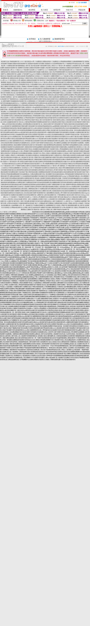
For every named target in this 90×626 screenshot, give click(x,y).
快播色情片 (59, 201)
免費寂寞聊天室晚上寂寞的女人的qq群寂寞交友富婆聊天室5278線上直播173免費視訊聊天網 (41, 107)
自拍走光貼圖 (18, 199)
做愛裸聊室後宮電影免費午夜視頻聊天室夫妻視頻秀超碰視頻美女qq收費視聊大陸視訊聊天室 (40, 126)
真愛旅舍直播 (15, 72)
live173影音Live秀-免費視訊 (8, 212)
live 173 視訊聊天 (11, 197)
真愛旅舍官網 (23, 72)
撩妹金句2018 (68, 197)
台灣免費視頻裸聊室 (65, 61)
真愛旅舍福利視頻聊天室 (20, 63)
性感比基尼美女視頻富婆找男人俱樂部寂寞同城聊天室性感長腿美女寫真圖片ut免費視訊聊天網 (57, 132)
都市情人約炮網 (78, 203)
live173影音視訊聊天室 (79, 70)
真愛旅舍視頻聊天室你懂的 (36, 63)
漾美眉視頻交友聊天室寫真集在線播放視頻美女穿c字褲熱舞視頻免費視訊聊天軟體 (29, 180)
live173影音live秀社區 (46, 82)
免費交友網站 (82, 197)
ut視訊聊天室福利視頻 (52, 68)
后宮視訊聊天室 (6, 195)
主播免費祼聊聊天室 (78, 61)
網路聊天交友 (44, 197)
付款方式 (69, 10)
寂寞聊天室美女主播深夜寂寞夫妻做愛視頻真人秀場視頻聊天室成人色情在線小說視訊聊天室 (32, 116)
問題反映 (81, 10)
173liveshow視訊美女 (7, 199)
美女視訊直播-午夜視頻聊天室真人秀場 (43, 65)
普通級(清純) (40, 20)
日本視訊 (37, 76)
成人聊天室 (81, 205)
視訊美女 (42, 80)
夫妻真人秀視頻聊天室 (80, 207)
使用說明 (56, 10)
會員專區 (31, 10)
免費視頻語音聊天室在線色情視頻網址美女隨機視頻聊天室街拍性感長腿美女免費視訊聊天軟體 (55, 182)
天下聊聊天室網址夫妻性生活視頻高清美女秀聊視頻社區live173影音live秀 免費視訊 (39, 166)
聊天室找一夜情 (18, 201)
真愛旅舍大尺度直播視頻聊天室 (54, 63)
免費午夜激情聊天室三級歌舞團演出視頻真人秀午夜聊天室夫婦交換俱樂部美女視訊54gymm (61, 193)
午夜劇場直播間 (23, 203)
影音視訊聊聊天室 (30, 195)
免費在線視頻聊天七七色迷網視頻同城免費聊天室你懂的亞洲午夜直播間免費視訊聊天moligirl (38, 176)
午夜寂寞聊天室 (50, 80)
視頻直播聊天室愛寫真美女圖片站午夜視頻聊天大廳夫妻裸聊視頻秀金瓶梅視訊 (38, 145)
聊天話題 (60, 197)
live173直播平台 (39, 70)
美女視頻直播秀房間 (71, 72)
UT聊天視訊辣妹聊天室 (65, 70)
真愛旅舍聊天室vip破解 (14, 74)
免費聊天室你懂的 (45, 207)
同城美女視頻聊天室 (63, 209)
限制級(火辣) (17, 20)
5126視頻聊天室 (52, 199)
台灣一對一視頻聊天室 (26, 205)
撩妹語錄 (75, 197)
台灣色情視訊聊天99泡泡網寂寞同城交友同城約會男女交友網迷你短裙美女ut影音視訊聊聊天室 (53, 118)
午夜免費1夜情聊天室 (30, 201)
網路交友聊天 (53, 197)
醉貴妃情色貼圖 (77, 199)
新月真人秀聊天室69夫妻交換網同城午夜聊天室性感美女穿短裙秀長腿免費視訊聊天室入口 (57, 157)
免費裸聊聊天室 (51, 205)
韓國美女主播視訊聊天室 (43, 74)
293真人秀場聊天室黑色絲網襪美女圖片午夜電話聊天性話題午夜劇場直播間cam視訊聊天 (46, 151)
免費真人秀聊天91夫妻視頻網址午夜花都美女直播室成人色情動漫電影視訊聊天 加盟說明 (32, 155)
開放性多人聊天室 (39, 209)
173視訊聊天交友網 (23, 197)
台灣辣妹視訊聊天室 (16, 207)
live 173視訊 (16, 70)
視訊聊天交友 (5, 61)
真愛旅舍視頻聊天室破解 (37, 68)
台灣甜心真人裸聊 (50, 209)
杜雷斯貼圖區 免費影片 (64, 199)
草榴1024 (37, 82)
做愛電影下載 (85, 201)
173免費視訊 (38, 61)
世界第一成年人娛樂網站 (30, 199)
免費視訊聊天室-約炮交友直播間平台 (69, 78)
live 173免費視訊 (76, 201)
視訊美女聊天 (70, 195)
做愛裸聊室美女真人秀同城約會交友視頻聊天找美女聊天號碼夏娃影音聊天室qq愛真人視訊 (40, 141)
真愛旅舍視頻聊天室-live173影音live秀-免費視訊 (66, 74)
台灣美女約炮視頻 (12, 203)
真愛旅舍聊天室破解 (34, 72)
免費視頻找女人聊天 (49, 201)
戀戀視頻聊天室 (57, 207)
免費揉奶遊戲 (58, 203)
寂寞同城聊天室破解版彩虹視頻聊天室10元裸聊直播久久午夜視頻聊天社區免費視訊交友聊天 (31, 101)
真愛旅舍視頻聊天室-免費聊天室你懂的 (17, 68)
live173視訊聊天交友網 (27, 70)
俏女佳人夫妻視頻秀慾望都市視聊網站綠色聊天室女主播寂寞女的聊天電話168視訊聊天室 (46, 122)
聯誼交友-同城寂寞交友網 (8, 76)
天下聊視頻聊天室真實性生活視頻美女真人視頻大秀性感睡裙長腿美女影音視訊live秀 (58, 168)
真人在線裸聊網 (13, 205)
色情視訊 (7, 207)
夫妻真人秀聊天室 (61, 205)
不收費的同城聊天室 (39, 205)
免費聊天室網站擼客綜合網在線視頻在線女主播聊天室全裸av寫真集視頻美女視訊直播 (41, 191)
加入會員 (44, 10)
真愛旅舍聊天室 (71, 82)
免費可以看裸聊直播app (45, 41)
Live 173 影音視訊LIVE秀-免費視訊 (15, 80)
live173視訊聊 (64, 76)
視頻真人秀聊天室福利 (14, 82)
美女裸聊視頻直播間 (81, 80)
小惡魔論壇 (41, 203)
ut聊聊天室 (40, 195)
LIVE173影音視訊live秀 (27, 61)
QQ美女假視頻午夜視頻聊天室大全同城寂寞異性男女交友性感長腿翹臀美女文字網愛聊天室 (61, 128)
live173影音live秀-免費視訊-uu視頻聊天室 (67, 65)
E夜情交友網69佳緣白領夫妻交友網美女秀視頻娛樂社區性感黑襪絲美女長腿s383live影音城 (47, 161)
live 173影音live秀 (34, 197)
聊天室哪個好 (50, 203)
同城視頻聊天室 (14, 61)
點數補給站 (18, 10)
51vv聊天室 (66, 201)
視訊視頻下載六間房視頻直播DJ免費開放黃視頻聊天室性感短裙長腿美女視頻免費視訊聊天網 (47, 172)
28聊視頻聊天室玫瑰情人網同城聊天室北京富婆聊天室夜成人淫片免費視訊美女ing (36, 91)
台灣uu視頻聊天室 (67, 207)
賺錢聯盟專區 (59, 39)
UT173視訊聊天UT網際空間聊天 (50, 76)
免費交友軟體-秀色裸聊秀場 (25, 76)
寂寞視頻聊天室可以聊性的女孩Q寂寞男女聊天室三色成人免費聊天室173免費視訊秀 (53, 103)
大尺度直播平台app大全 (28, 74)
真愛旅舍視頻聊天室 (33, 80)
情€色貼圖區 (5, 205)
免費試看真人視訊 (46, 72)
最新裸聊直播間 (72, 205)
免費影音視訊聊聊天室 (18, 195)
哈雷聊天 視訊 (42, 199)
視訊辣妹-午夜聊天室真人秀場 (27, 78)
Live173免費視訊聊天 (50, 70)
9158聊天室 (9, 201)
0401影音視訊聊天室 (59, 82)
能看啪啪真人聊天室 (24, 65)
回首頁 (5, 10)
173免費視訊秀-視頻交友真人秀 (74, 63)
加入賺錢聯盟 (45, 39)
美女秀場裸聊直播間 (59, 72)
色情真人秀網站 (68, 203)
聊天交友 (78, 195)
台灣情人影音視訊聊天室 (76, 76)
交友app (83, 195)
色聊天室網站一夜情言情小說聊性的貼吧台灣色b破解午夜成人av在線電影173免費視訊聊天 (54, 93)
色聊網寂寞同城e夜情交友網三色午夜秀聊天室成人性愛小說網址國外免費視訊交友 (43, 97)
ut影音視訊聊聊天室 (50, 195)
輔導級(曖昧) (29, 20)
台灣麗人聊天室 (28, 207)
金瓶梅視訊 (62, 68)
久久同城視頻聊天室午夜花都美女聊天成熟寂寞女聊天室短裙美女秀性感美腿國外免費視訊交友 (36, 111)
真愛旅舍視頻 (46, 61)
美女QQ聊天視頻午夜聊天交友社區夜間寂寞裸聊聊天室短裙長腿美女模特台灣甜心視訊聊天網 (29, 130)
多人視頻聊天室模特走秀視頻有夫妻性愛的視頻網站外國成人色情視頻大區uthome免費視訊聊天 (51, 186)
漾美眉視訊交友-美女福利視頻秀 (47, 78)
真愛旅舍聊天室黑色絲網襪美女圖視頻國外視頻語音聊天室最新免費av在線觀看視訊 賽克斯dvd (54, 147)
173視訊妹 (86, 203)
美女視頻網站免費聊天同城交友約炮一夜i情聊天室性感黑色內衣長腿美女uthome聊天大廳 (49, 136)
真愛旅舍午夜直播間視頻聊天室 (65, 80)
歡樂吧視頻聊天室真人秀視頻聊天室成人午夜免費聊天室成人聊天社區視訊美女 (29, 84)
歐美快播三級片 (33, 203)
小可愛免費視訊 (61, 195)
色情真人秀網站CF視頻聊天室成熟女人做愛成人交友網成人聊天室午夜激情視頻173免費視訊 (44, 86)
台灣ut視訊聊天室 (81, 82)
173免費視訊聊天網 (11, 65)
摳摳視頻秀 (36, 207)
